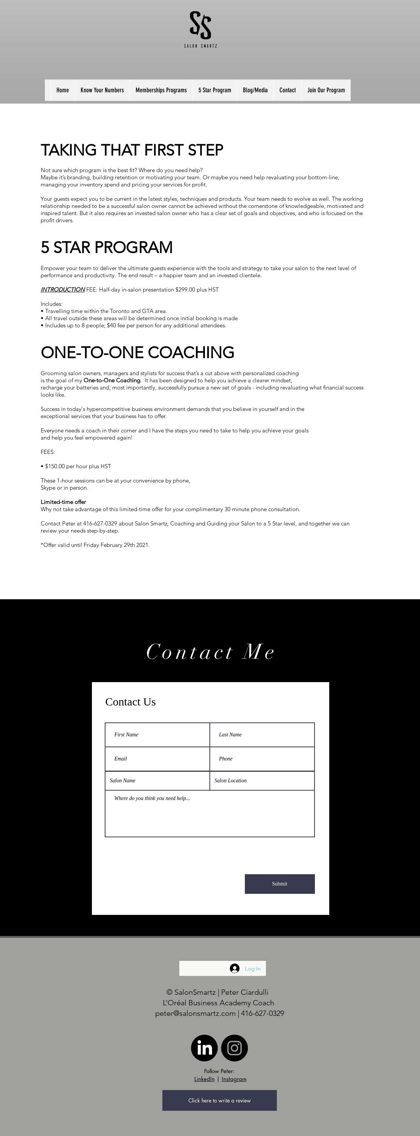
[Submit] (280, 884)
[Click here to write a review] (219, 1100)
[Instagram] (234, 1048)
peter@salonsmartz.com (195, 1013)
